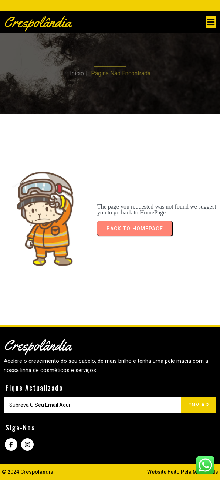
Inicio (77, 70)
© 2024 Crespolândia (27, 472)
